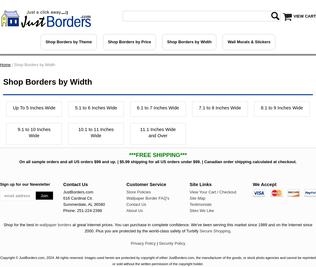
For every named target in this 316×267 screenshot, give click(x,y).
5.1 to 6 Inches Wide (96, 107)
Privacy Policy (143, 243)
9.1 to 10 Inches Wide (34, 132)
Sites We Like (202, 210)
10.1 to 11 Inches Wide (96, 132)
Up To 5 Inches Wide (34, 107)
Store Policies (138, 192)
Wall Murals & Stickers (249, 42)
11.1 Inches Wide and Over (158, 132)
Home (5, 64)
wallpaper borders (55, 224)
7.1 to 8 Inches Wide (220, 107)
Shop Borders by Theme (69, 42)
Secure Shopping (214, 231)
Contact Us (136, 204)
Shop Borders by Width (189, 42)
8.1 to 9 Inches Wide (282, 107)
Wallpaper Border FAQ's (147, 198)
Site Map (197, 198)
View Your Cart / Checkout (213, 192)
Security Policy (172, 243)
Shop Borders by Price (129, 42)
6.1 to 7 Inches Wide (158, 107)
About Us (134, 210)
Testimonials (201, 204)
